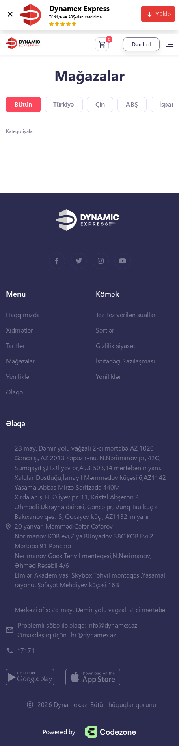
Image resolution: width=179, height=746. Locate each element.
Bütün (23, 104)
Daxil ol (141, 44)
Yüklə (163, 13)
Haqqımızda (23, 314)
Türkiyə (63, 104)
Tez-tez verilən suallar (126, 314)
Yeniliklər (19, 376)
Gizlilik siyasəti (116, 345)
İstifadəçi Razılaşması (125, 361)
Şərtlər (105, 330)
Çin (100, 104)
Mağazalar (20, 361)
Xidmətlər (19, 330)
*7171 (26, 650)
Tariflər (15, 345)
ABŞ (132, 104)
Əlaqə (14, 391)
